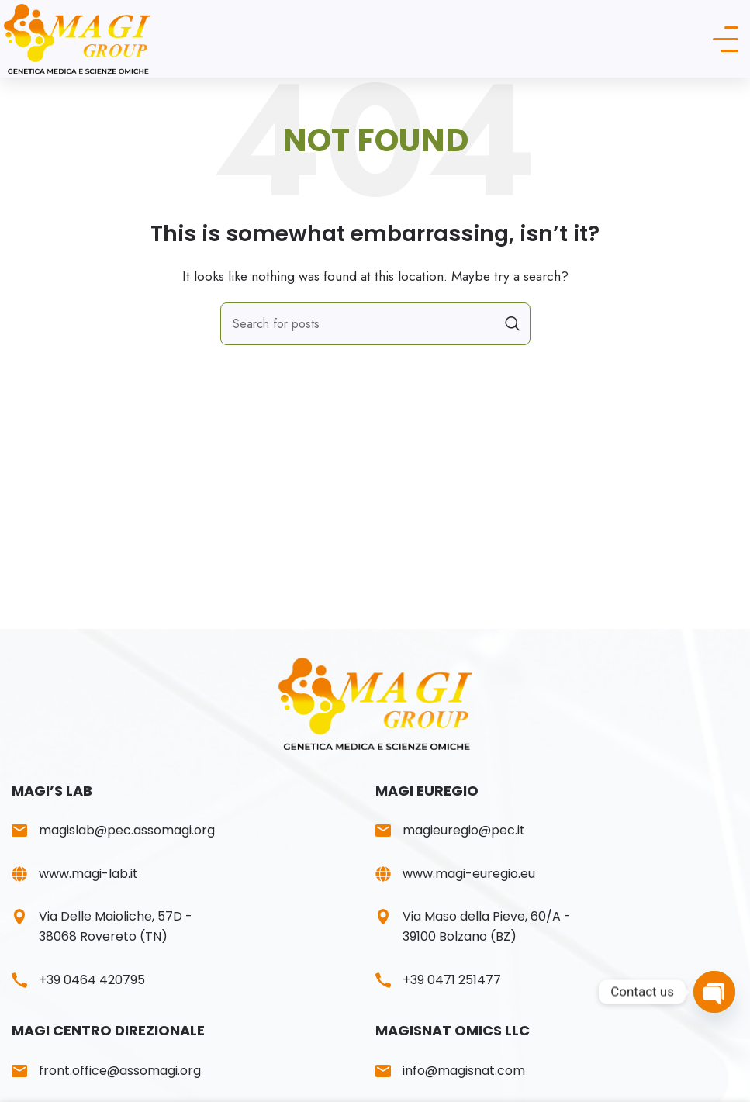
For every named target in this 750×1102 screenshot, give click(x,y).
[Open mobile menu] (725, 38)
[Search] (375, 323)
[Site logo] (85, 38)
